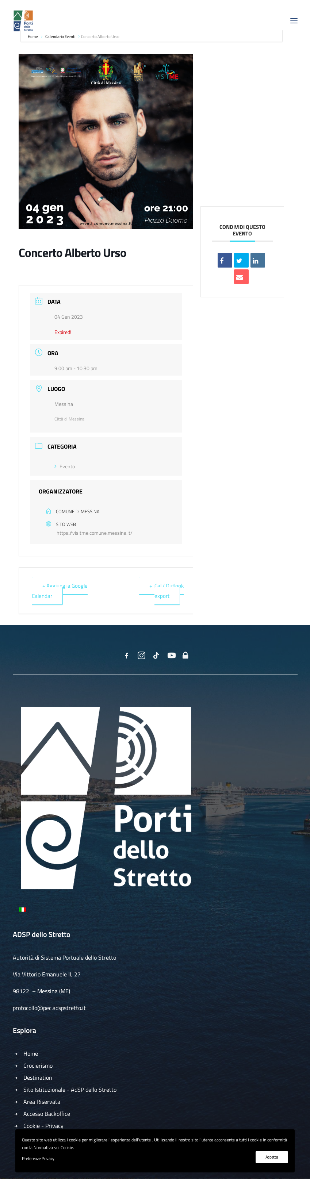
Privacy (54, 1125)
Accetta (271, 1156)
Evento (64, 466)
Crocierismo (38, 1065)
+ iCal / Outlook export (166, 590)
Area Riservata (41, 1101)
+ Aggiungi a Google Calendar (60, 590)
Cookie (31, 1125)
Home (30, 1053)
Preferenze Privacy (38, 1158)
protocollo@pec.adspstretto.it (49, 1007)
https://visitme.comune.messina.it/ (95, 533)
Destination (37, 1077)
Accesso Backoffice (46, 1113)
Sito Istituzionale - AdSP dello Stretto (69, 1089)
